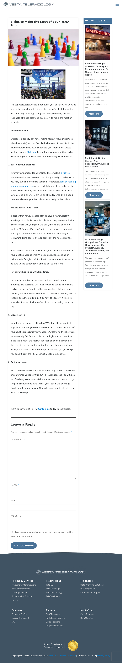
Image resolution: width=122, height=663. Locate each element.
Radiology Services (22, 580)
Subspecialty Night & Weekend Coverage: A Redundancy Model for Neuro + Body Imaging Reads (97, 69)
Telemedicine (53, 580)
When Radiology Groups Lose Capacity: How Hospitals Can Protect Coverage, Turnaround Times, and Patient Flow (97, 246)
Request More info (54, 625)
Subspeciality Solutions (22, 596)
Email (15, 500)
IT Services (86, 580)
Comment (18, 439)
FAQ (14, 621)
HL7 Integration (87, 588)
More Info (94, 113)
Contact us (44, 408)
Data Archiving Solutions (92, 584)
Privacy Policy (103, 655)
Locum (15, 600)
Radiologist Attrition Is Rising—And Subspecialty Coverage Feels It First (97, 162)
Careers (50, 610)
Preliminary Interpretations (24, 584)
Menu (117, 4)
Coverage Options (20, 592)
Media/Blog (86, 610)
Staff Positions (53, 614)
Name (15, 484)
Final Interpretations (21, 588)
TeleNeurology (53, 588)
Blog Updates (86, 618)
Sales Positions (53, 621)
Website (16, 516)
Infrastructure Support (90, 592)
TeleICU (49, 584)
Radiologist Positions (55, 618)
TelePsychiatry (53, 596)
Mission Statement (20, 618)
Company (17, 610)
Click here (32, 152)
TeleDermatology (54, 592)
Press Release (87, 614)
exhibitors (65, 172)
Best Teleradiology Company (62, 655)
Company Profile (19, 614)
